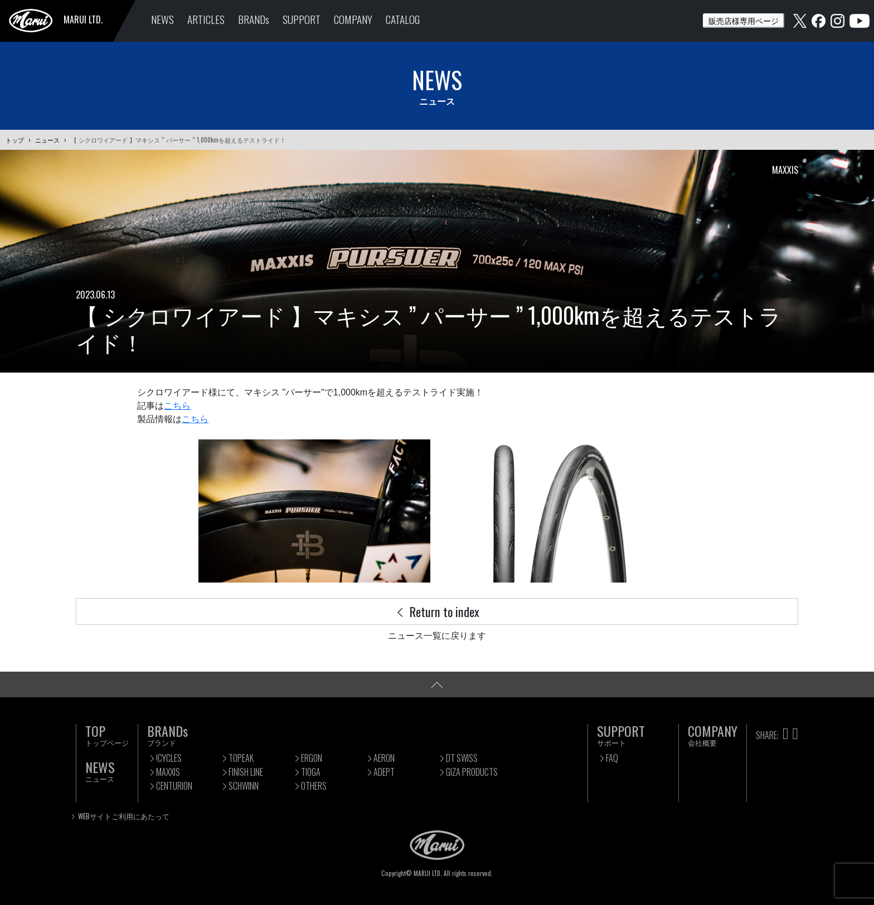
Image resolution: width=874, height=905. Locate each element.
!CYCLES (169, 758)
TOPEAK (241, 758)
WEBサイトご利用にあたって (123, 816)
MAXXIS (168, 772)
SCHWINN (244, 786)
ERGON (311, 758)
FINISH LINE (246, 772)
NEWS (162, 19)
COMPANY (353, 19)
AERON (384, 758)
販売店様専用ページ (743, 20)
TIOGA (311, 772)
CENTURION (174, 786)
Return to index (437, 611)
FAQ (612, 758)
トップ (15, 139)
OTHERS (314, 786)
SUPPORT (302, 19)
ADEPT (384, 772)
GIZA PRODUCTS (472, 772)
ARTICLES (206, 19)
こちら (177, 405)
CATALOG (403, 19)
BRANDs (253, 19)
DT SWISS (462, 758)
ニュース (47, 139)
